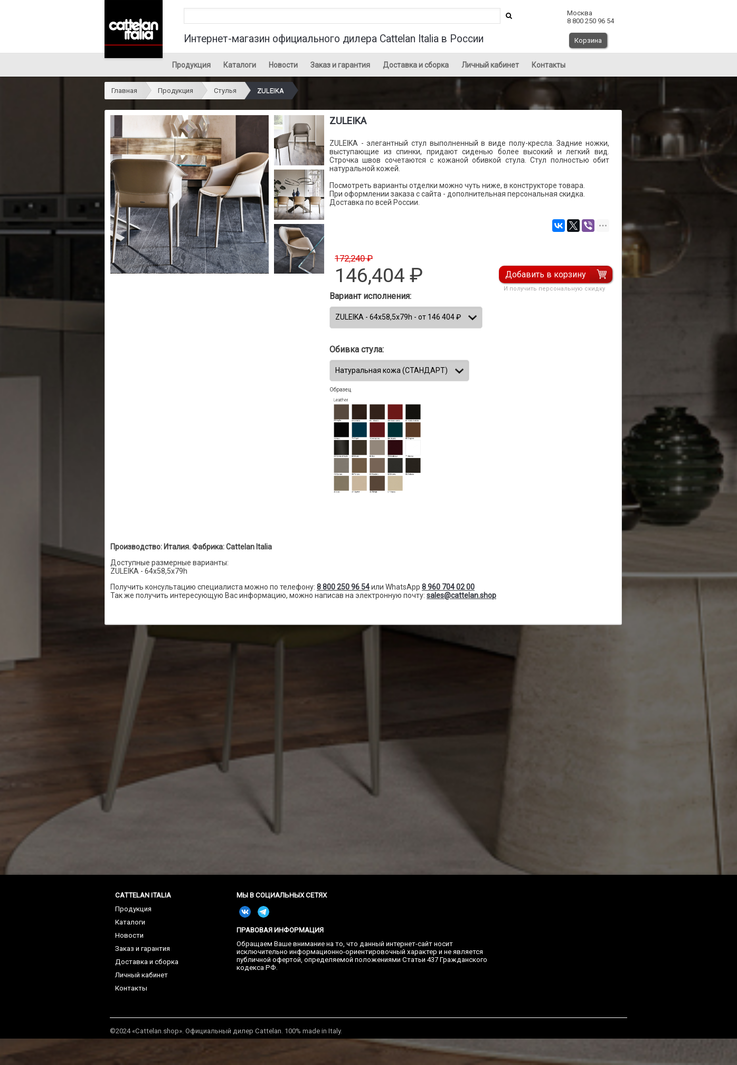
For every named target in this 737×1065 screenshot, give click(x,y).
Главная (124, 91)
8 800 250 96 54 (343, 587)
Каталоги (239, 65)
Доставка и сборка (416, 65)
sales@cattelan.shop (461, 595)
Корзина (588, 40)
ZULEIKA (270, 91)
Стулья (225, 91)
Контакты (548, 65)
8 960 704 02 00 (448, 587)
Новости (283, 65)
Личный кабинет (490, 65)
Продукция (191, 65)
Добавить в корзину (545, 274)
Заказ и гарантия (340, 65)
